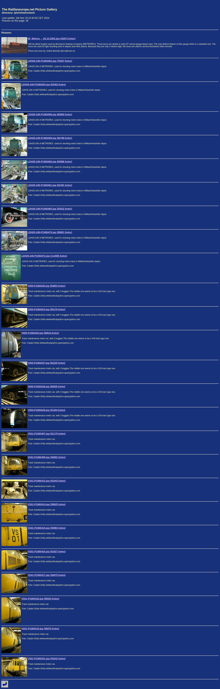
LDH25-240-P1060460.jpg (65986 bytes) (50, 161)
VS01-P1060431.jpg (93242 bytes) (46, 658)
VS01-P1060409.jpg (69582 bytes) (46, 457)
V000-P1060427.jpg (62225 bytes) (46, 363)
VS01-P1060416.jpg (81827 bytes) (46, 551)
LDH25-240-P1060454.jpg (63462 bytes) (43, 84)
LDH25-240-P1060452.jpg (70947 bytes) (50, 61)
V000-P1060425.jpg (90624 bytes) (40, 333)
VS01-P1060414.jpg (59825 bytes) (46, 504)
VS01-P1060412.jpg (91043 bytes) (46, 480)
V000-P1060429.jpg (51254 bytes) (46, 410)
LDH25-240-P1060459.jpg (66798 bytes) (50, 138)
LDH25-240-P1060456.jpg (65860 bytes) (50, 114)
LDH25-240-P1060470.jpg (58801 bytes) (50, 232)
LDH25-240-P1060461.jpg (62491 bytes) (50, 185)
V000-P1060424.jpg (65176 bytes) (46, 309)
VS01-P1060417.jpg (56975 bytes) (46, 575)
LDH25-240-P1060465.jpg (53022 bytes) (50, 208)
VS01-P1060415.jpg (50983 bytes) (46, 528)
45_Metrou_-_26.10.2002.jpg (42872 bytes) (51, 38)
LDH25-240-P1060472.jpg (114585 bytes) (44, 256)
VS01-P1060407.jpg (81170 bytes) (46, 433)
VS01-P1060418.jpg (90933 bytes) (40, 598)
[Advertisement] (202, 15)
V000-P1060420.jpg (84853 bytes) (46, 285)
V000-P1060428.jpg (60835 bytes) (46, 386)
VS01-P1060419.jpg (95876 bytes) (40, 628)
